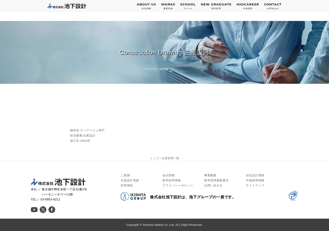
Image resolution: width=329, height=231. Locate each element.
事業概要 (210, 175)
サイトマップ (255, 185)
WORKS (168, 6)
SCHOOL (188, 6)
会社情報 (168, 175)
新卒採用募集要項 (216, 180)
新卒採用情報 (171, 180)
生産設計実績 (130, 180)
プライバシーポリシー (177, 185)
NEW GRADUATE (216, 6)
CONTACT (273, 6)
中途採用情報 (255, 180)
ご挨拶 (125, 175)
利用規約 (127, 185)
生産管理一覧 (170, 158)
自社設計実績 (255, 175)
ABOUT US (146, 6)
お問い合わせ (213, 185)
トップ (154, 158)
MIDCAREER (248, 6)
